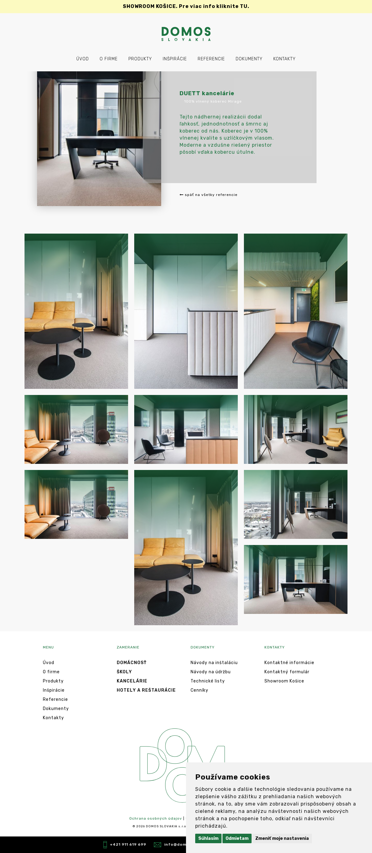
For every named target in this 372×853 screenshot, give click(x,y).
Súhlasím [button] (208, 838)
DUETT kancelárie (207, 93)
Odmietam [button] (237, 838)
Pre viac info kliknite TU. (186, 6)
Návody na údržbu (211, 672)
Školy (124, 672)
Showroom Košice (284, 681)
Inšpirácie (175, 59)
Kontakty (284, 59)
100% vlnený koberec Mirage (213, 101)
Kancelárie (132, 681)
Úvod (82, 59)
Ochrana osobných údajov (155, 818)
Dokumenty (249, 59)
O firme (109, 59)
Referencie (211, 59)
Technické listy (208, 681)
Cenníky (199, 690)
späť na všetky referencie (208, 195)
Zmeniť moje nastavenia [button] (282, 838)
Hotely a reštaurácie (146, 690)
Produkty (140, 59)
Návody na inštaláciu (214, 662)
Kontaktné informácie (289, 662)
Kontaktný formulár (286, 672)
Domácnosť (131, 662)
